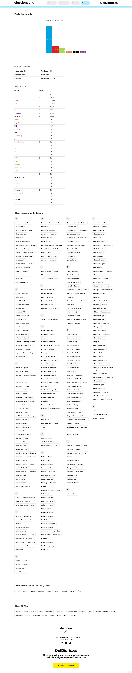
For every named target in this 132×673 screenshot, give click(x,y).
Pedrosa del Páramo (47, 505)
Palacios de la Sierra (47, 468)
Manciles (44, 349)
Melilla (59, 615)
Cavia (26, 438)
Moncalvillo (44, 401)
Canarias (41, 611)
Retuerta (69, 293)
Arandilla (18, 256)
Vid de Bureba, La (98, 282)
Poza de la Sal (45, 535)
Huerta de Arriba (46, 252)
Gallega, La (27, 561)
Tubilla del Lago (72, 479)
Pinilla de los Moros (47, 527)
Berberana (19, 341)
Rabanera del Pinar (72, 271)
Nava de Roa (45, 419)
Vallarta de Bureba (98, 230)
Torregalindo (71, 464)
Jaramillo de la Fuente (47, 290)
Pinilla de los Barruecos (48, 523)
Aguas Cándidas (20, 226)
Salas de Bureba (72, 334)
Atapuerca (30, 275)
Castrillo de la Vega (21, 423)
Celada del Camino (21, 445)
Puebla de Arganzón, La (48, 546)
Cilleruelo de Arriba (21, 460)
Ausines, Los (19, 278)
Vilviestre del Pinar (98, 399)
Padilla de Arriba (46, 460)
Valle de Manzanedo (99, 241)
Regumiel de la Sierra (73, 290)
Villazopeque (97, 392)
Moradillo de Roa (55, 408)
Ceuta (90, 611)
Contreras (33, 468)
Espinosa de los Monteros (23, 501)
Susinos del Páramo (73, 434)
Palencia (32, 591)
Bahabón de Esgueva (22, 293)
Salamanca (41, 591)
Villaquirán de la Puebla (100, 360)
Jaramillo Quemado (46, 293)
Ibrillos (56, 271)
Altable (33, 245)
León (24, 591)
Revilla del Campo (80, 293)
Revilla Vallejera (71, 297)
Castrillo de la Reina (21, 419)
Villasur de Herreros (98, 377)
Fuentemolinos (20, 546)
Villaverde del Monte (99, 381)
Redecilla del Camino (73, 282)
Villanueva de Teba (98, 356)
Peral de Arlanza (46, 509)
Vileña (107, 286)
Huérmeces (52, 260)
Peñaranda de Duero (47, 512)
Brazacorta (19, 349)
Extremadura (19, 615)
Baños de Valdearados (22, 330)
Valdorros (104, 226)
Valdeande (106, 223)
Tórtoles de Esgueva (73, 483)
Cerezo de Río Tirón (21, 449)
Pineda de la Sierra (47, 516)
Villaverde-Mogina (98, 384)
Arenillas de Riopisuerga (23, 267)
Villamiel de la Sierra (99, 338)
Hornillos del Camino (47, 245)
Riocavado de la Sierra (74, 308)
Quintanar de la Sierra (73, 234)
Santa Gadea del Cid (73, 382)
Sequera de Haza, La (81, 419)
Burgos (32, 353)
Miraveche (44, 386)
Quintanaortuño (71, 230)
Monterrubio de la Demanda (49, 405)
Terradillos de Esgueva (74, 449)
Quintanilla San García (73, 252)
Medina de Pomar (56, 353)
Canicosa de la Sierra (22, 382)
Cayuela (18, 442)
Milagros (43, 382)
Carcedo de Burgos (21, 393)
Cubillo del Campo (21, 475)
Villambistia (96, 334)
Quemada (70, 223)
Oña (56, 445)
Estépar (33, 505)
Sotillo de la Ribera (72, 427)
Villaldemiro (96, 323)
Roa (69, 312)
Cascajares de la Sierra (22, 408)
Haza (50, 223)
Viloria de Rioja (106, 396)
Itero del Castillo (53, 278)
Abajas (18, 223)
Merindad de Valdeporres (48, 375)
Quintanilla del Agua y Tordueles (76, 245)
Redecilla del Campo (73, 286)
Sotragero (84, 427)
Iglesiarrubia (44, 275)
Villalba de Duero (105, 312)
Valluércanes (96, 278)
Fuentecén (29, 538)
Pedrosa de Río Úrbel (47, 497)
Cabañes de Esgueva (22, 367)
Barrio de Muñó (20, 312)
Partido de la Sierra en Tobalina (50, 490)
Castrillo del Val (20, 431)
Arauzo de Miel (27, 256)
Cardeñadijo (19, 397)
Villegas (105, 392)
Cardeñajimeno (29, 397)
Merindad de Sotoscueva (48, 371)
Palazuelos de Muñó (47, 479)
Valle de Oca (107, 245)
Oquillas (57, 442)
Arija (17, 271)
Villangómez (96, 341)
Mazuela (51, 349)
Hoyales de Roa (55, 249)
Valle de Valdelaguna (99, 264)
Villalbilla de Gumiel (98, 319)
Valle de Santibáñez (98, 249)
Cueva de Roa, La (21, 483)
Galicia (28, 615)
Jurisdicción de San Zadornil (49, 308)
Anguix (18, 252)
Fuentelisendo (31, 542)
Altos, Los (18, 249)
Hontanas (59, 223)
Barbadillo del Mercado (22, 304)
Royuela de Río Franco (74, 315)
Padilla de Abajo (46, 457)
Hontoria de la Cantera (48, 230)
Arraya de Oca (20, 275)
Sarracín (84, 416)
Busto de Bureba (20, 356)
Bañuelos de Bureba (21, 334)
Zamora (72, 591)
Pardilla (43, 486)
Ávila (79, 591)
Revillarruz (84, 301)
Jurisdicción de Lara (47, 304)
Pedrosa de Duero (46, 494)
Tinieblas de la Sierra (73, 453)
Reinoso (85, 290)
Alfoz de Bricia (20, 238)
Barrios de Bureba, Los (22, 315)
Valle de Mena (97, 245)
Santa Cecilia (70, 371)
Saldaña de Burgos (72, 341)
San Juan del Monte (72, 353)
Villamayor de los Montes (100, 327)
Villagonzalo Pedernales (100, 308)
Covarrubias (32, 471)
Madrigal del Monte (47, 330)
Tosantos (70, 471)
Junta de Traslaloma (47, 297)
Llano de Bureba (53, 319)
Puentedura (44, 549)
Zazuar (95, 418)
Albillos (31, 230)
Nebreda (56, 423)
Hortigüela (44, 249)
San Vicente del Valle (73, 367)
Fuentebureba (20, 538)
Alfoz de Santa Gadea (22, 245)
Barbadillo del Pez (21, 308)
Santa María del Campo (74, 386)
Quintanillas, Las (72, 260)
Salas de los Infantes (73, 338)
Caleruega (18, 375)
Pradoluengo (56, 535)
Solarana (69, 423)
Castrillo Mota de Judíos (22, 434)
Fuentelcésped (20, 542)
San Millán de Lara (72, 364)
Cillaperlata (19, 457)
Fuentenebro (31, 546)
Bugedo (18, 353)
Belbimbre (18, 338)
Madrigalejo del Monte (48, 334)
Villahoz (95, 312)
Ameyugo (27, 249)
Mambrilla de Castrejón (48, 341)
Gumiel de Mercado (21, 572)
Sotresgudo (70, 431)
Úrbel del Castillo (72, 494)
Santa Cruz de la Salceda (74, 375)
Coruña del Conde (21, 471)
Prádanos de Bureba (47, 542)
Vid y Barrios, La (97, 286)
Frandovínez (27, 516)
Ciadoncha (33, 453)
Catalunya (82, 611)
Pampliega (44, 483)
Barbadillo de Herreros (22, 301)
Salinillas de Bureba (73, 345)
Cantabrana (19, 386)
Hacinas (43, 223)
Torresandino (80, 468)
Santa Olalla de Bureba (73, 401)
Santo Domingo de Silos (74, 412)
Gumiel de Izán (20, 568)
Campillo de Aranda (30, 375)
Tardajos (77, 445)
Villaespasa (96, 297)
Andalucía (18, 611)
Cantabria (49, 611)
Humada (55, 256)
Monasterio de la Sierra (48, 393)
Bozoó (32, 345)
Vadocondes (96, 223)
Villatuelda (110, 377)
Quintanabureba (71, 226)
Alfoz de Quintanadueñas (23, 241)
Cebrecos (25, 442)
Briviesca (27, 349)
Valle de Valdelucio (98, 267)
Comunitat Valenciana (101, 611)
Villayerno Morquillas (99, 388)
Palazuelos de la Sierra (48, 475)
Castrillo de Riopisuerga (22, 427)
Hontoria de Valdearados (48, 234)
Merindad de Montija (47, 364)
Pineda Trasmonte (46, 520)
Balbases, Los (20, 297)
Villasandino (104, 373)
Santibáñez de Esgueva (74, 405)
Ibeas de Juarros (46, 271)
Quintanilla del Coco (73, 249)
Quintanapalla (83, 230)
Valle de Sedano (97, 252)
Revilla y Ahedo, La (72, 301)
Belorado (27, 338)
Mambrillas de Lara (46, 345)
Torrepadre (70, 468)
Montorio (44, 408)
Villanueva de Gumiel (99, 353)
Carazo (27, 386)
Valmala (105, 278)
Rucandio (70, 323)
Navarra (73, 615)
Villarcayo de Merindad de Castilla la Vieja (103, 369)
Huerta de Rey (45, 256)
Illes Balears (36, 615)
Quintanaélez (82, 238)
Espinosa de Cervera (29, 497)
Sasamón (70, 419)
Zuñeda (102, 418)
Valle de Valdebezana (99, 260)
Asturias (33, 611)
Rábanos (78, 323)
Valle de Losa (97, 238)
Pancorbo (53, 483)
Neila (43, 427)
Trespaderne (79, 471)
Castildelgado (32, 416)
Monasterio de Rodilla (47, 397)
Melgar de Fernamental (48, 356)
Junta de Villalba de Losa (48, 301)
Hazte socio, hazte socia (66, 665)
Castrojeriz (19, 438)
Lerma (43, 319)
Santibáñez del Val (72, 408)
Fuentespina (19, 549)
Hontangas (44, 226)
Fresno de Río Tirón (21, 535)
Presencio (44, 538)
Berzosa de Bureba (21, 345)
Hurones (43, 260)
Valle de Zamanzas (98, 271)
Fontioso (18, 516)
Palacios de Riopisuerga (48, 471)
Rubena (69, 319)
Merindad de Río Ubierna (48, 367)
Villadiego (96, 290)
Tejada (85, 445)
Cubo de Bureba (20, 479)
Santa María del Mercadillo (75, 393)
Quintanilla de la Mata (73, 241)
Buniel (25, 353)
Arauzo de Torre (20, 264)
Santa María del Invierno (74, 390)
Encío (17, 497)
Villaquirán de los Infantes (100, 364)
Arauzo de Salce (20, 260)
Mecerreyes (44, 353)
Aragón (26, 611)
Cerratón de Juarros (21, 453)
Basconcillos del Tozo (22, 323)
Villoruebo (96, 396)
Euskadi (113, 611)
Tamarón (69, 445)
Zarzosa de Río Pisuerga (100, 414)
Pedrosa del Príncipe (47, 501)
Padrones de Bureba (47, 464)
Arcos (30, 264)
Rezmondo (70, 304)
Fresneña (18, 523)
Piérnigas (57, 531)
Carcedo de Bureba (21, 390)
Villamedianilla (106, 334)
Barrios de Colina (21, 319)
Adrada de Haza (27, 223)
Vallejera (109, 271)
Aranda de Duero (28, 252)
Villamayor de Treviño (99, 330)
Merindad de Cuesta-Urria (48, 360)
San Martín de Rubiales (74, 360)
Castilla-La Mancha (71, 611)
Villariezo (95, 373)
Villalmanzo (106, 323)
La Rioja (44, 615)
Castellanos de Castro (22, 412)
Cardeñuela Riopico (21, 401)
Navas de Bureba (46, 423)
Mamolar (58, 345)
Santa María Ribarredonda (74, 397)
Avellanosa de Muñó (22, 282)
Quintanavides (71, 238)
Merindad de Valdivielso (48, 379)
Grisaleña (25, 564)
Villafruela (96, 304)
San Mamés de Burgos (73, 356)
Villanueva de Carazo (99, 349)
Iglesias (53, 275)
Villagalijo (104, 304)
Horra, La (59, 245)
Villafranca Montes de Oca (100, 301)
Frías (32, 535)
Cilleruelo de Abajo (30, 457)
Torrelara (80, 464)
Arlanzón (25, 271)
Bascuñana (19, 327)
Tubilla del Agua (72, 475)
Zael (95, 410)
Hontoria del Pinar (46, 238)
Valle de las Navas (98, 234)
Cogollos (32, 464)
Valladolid (64, 591)
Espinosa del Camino (22, 505)
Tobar (84, 453)
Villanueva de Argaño (99, 345)
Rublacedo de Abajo (80, 319)
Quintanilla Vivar (72, 256)
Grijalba (18, 564)
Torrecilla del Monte (73, 460)
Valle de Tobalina (98, 256)
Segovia (49, 591)
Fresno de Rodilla (21, 531)
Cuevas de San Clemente (23, 486)
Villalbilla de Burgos (98, 315)
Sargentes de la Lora (73, 416)
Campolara (19, 379)
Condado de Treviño (22, 468)
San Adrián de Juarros (73, 349)
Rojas (76, 312)
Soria (56, 591)
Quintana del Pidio (81, 223)
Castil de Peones (20, 416)
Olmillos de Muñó (46, 442)
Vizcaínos (109, 399)
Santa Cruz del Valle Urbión (75, 379)
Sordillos (77, 423)
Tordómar (70, 457)
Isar (43, 278)
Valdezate (96, 226)
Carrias (32, 401)
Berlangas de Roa (29, 341)
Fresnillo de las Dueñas (22, 527)
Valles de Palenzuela (99, 275)
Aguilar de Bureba (21, 230)
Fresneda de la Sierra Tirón (24, 520)
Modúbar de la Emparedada (49, 390)
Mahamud (44, 338)
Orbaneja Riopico (46, 445)
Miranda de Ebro (54, 382)
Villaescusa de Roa (107, 290)
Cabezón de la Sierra (22, 371)
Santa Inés (85, 382)
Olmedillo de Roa (46, 438)
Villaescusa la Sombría (99, 293)
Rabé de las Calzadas (73, 275)
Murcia (66, 615)
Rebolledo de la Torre (73, 278)
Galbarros (18, 561)
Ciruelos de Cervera (21, 464)
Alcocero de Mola (21, 234)
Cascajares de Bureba (22, 405)
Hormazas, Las (45, 241)
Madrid (52, 615)
